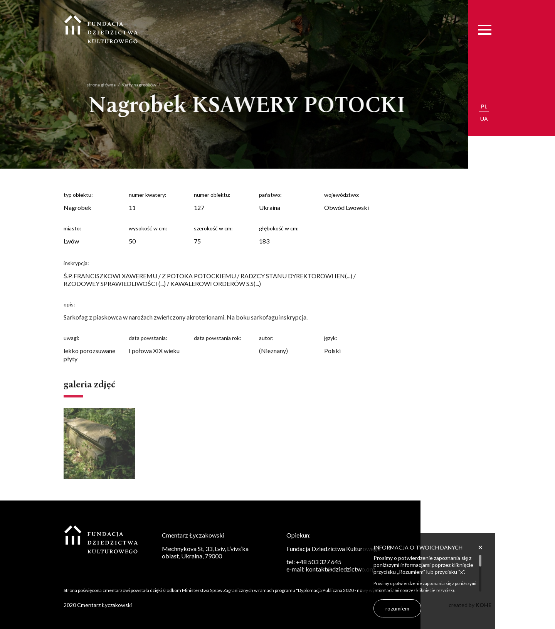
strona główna (94, 85)
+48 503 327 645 (318, 561)
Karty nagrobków (131, 85)
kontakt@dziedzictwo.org (340, 569)
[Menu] (484, 29)
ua (484, 118)
